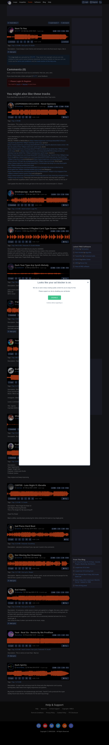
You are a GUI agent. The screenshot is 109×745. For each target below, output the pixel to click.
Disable (54, 297)
